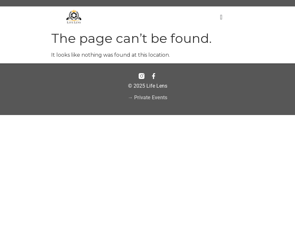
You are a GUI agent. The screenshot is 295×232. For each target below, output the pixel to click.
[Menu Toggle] (221, 17)
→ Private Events (147, 97)
